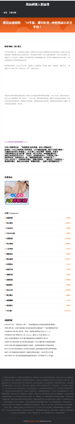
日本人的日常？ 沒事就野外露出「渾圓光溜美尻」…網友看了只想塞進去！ (34, 159)
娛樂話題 (38, 279)
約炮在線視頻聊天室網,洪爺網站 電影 (36, 402)
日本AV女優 (38, 233)
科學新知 (38, 264)
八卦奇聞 (38, 249)
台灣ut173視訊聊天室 (33, 413)
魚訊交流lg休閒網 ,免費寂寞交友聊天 (22, 399)
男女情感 (38, 243)
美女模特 (38, 223)
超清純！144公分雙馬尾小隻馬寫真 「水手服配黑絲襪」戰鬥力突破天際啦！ (34, 150)
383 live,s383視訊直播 (43, 385)
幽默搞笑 (38, 254)
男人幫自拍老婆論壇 (55, 402)
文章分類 (12, 13)
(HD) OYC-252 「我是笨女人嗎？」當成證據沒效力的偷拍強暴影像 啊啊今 (30, 324)
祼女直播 (18, 380)
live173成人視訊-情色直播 (44, 407)
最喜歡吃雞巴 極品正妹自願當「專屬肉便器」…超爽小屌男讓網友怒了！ (33, 161)
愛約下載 (67, 380)
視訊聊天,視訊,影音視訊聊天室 (14, 391)
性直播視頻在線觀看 (28, 380)
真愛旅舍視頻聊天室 (30, 391)
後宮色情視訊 (55, 410)
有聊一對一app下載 (47, 404)
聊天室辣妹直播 (38, 383)
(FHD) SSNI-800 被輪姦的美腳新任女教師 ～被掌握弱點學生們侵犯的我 (29, 345)
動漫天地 (38, 269)
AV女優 (38, 310)
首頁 (5, 13)
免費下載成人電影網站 (29, 385)
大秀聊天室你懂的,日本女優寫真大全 (24, 407)
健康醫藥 (38, 300)
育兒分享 (38, 290)
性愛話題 (38, 238)
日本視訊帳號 (55, 385)
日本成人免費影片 (18, 402)
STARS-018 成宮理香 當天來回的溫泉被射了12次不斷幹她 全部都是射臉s (29, 342)
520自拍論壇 (68, 404)
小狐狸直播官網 (59, 413)
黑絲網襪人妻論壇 (37, 4)
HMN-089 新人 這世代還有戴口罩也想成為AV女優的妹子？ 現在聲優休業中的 (31, 328)
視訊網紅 (30, 394)
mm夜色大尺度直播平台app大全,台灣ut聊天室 (49, 380)
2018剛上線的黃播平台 (10, 377)
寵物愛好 (38, 285)
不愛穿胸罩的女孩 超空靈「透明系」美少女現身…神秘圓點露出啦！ (31, 154)
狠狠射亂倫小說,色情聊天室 (31, 404)
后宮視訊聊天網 (58, 404)
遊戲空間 (38, 274)
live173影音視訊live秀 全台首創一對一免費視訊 (27, 396)
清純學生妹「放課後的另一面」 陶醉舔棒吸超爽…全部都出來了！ (30, 157)
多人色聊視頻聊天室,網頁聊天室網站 (53, 396)
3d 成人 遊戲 (8, 407)
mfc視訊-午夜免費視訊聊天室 (60, 391)
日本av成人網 (14, 394)
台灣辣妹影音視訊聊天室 (46, 388)
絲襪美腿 (38, 218)
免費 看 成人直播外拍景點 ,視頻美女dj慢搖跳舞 (48, 394)
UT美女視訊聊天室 (32, 388)
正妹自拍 (38, 228)
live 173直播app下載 (47, 413)
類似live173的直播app (19, 413)
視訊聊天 (38, 305)
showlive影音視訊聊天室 (14, 410)
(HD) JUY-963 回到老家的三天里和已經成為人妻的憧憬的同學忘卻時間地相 (30, 349)
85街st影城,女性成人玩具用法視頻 (15, 388)
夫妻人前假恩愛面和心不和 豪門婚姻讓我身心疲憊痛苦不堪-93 (26, 338)
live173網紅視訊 (27, 383)
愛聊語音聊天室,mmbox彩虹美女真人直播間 (47, 399)
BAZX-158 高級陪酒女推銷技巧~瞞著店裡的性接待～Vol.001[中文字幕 (28, 352)
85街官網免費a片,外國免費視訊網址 (55, 383)
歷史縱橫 (38, 259)
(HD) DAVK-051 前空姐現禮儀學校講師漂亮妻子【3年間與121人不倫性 (28, 356)
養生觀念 (38, 295)
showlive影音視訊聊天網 (47, 377)
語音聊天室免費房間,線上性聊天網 (28, 377)
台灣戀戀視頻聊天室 (44, 391)
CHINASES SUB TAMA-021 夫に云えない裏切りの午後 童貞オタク (27, 335)
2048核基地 (23, 394)
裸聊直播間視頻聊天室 (43, 410)
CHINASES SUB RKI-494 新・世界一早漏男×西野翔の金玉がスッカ (27, 331)
